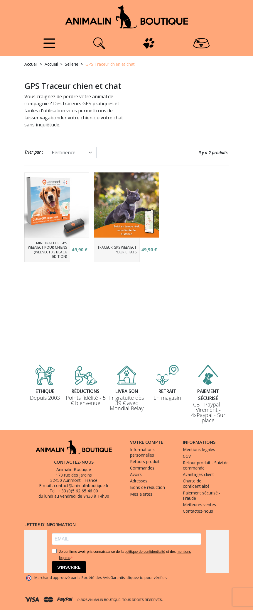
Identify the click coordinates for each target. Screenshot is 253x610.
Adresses (138, 481)
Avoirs (136, 474)
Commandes (142, 468)
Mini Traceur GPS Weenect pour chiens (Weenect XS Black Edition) (47, 249)
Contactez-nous (198, 511)
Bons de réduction (147, 487)
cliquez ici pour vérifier (146, 577)
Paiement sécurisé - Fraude (201, 495)
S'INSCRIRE (69, 567)
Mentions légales (199, 449)
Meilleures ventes (199, 504)
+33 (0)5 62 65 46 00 (78, 491)
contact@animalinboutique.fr (81, 485)
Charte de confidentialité (196, 483)
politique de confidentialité (144, 552)
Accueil (31, 64)
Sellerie (71, 64)
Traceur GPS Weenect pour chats (116, 250)
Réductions (85, 391)
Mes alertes (141, 494)
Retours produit (145, 461)
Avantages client (198, 474)
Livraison (126, 391)
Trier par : (33, 152)
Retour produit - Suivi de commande (206, 465)
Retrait (167, 391)
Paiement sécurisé (208, 394)
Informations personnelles (142, 452)
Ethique (45, 391)
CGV (187, 456)
